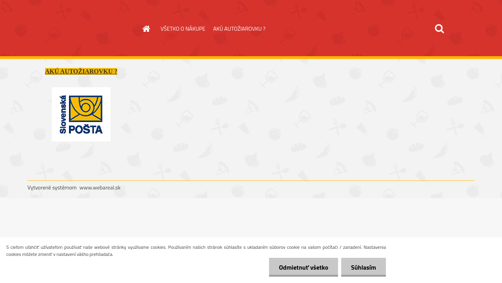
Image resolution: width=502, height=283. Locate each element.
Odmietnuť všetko (303, 267)
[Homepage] (146, 29)
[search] (439, 29)
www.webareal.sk (100, 187)
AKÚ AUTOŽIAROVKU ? (239, 28)
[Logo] (81, 29)
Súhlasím (363, 267)
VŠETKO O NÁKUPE (183, 28)
